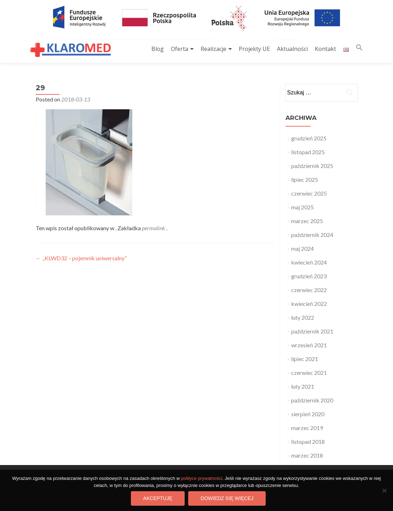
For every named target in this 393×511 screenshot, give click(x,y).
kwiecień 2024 (309, 262)
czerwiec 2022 (309, 289)
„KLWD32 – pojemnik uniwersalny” (81, 258)
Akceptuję (157, 498)
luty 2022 (302, 317)
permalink (154, 228)
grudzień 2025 (308, 138)
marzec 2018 (307, 455)
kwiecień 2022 (309, 303)
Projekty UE (254, 49)
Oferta (179, 49)
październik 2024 (312, 234)
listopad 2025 (308, 152)
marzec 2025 (307, 220)
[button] (359, 49)
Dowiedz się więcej (227, 498)
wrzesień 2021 (309, 345)
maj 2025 (302, 207)
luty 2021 (302, 386)
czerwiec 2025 (309, 193)
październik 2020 (312, 400)
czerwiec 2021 (309, 372)
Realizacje (213, 49)
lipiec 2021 (304, 358)
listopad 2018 (308, 441)
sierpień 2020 (307, 414)
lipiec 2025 (304, 179)
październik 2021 (312, 331)
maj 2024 (302, 248)
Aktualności (292, 49)
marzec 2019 (307, 427)
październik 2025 (312, 165)
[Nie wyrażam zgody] (384, 490)
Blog (157, 49)
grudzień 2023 (308, 276)
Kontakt (325, 49)
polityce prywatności (201, 478)
